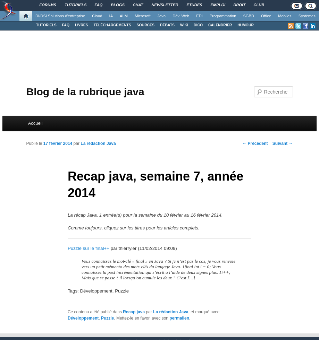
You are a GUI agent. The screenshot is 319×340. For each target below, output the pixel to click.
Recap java (134, 312)
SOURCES (145, 25)
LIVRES (81, 25)
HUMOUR (245, 25)
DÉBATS (167, 25)
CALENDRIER (220, 25)
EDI (199, 16)
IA (111, 16)
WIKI (184, 25)
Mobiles (285, 16)
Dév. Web (181, 16)
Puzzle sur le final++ (88, 248)
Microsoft (142, 16)
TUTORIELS (46, 25)
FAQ (65, 25)
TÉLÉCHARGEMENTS (112, 25)
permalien (179, 318)
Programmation (223, 16)
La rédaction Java (98, 143)
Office (266, 16)
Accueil (35, 123)
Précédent (255, 143)
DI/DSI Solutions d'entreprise (60, 16)
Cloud (97, 16)
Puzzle (107, 318)
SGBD (248, 16)
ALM (124, 16)
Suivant (282, 143)
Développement (83, 318)
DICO (198, 25)
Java (162, 16)
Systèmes (307, 16)
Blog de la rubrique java (85, 91)
